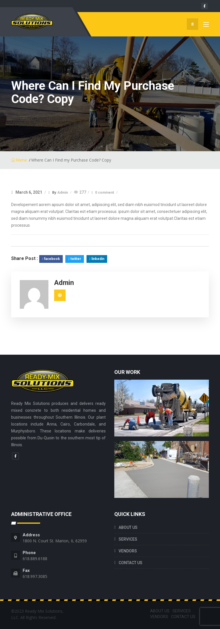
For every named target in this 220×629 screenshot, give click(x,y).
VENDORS (128, 551)
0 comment (105, 193)
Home (19, 160)
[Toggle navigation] (206, 25)
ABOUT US (128, 527)
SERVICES (128, 539)
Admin (63, 193)
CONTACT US (130, 562)
